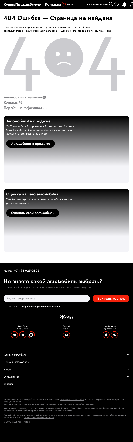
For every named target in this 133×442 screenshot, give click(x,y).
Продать (22, 4)
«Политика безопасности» (59, 410)
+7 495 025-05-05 (97, 4)
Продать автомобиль (66, 362)
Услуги (37, 4)
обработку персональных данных (41, 306)
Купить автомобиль (66, 354)
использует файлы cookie (72, 399)
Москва (68, 4)
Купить (9, 4)
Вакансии (9, 384)
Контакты (53, 4)
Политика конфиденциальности (39, 417)
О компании (66, 376)
